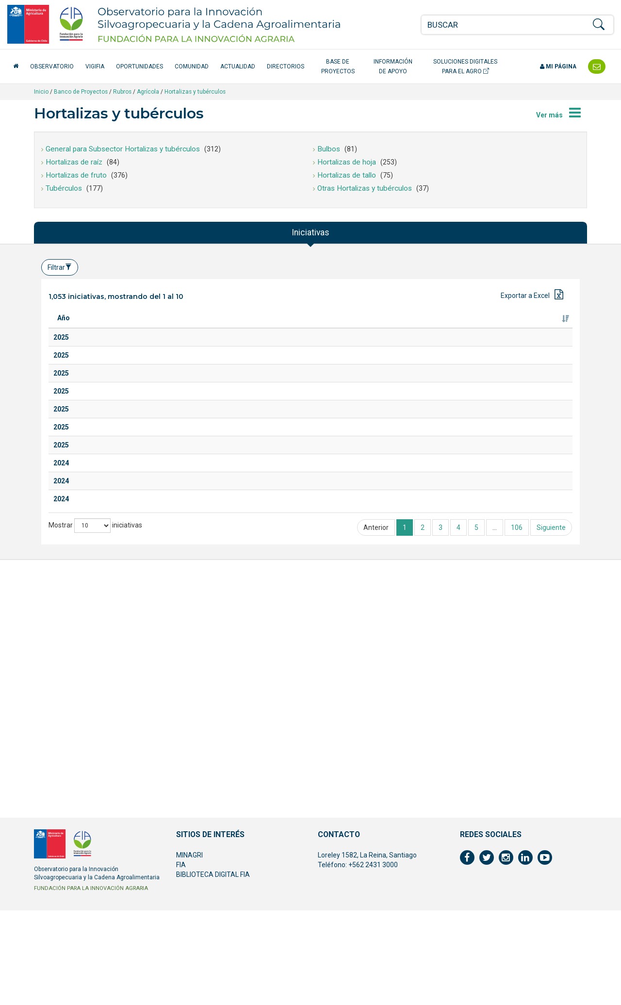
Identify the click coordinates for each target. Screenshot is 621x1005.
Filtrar (60, 267)
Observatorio (52, 66)
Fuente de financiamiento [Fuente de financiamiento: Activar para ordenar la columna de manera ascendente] (529, 322)
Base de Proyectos (338, 66)
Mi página (558, 66)
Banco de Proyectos (81, 91)
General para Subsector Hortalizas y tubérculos (123, 149)
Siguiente (551, 867)
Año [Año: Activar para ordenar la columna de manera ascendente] (63, 327)
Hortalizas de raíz (74, 162)
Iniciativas (310, 232)
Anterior (376, 867)
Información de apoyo (393, 66)
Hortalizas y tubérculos (195, 91)
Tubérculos (64, 188)
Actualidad (237, 66)
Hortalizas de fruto (76, 175)
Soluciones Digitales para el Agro (465, 66)
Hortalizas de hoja (346, 162)
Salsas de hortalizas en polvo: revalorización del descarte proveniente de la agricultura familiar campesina (153, 536)
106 (517, 867)
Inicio (41, 91)
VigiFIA (94, 66)
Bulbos (328, 149)
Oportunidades (139, 66)
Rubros (122, 91)
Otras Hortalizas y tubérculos (364, 188)
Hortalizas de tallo (346, 175)
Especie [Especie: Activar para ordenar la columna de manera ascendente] (246, 327)
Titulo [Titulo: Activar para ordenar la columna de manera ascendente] (103, 327)
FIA (181, 959)
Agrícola (148, 91)
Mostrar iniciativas (95, 865)
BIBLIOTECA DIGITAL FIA (213, 969)
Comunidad (192, 66)
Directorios (285, 66)
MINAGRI (189, 950)
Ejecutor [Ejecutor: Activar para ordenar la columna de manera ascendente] (433, 327)
